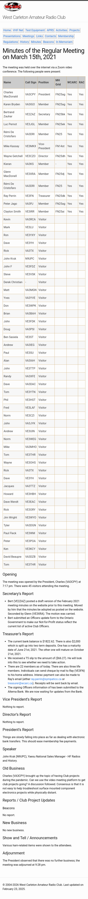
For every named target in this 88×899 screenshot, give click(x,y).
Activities (61, 30)
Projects (74, 30)
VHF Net (18, 30)
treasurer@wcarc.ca (20, 683)
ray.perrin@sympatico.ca (46, 679)
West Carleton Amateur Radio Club (34, 17)
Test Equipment (35, 30)
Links (39, 36)
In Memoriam (64, 42)
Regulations (10, 42)
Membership (66, 36)
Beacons (48, 42)
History (24, 42)
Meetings (28, 36)
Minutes (36, 42)
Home (7, 30)
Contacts (50, 36)
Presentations (11, 36)
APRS (50, 30)
